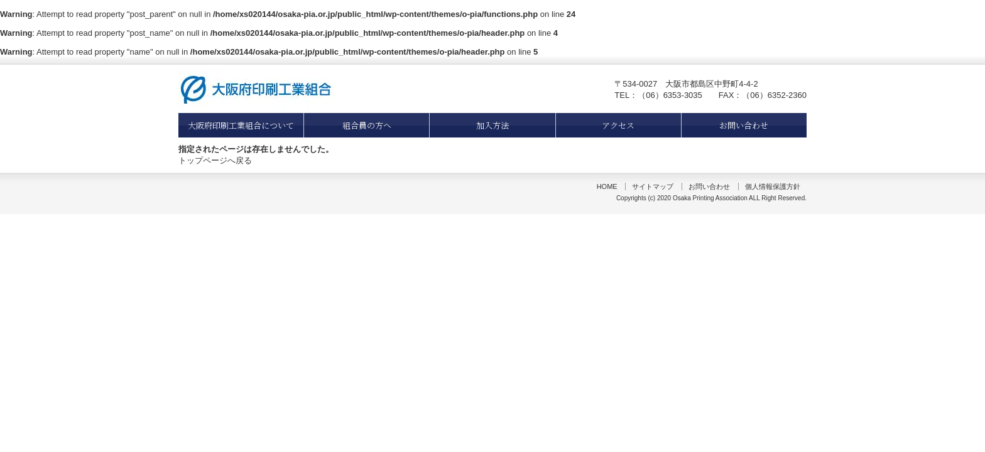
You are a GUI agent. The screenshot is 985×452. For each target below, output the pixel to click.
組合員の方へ (366, 125)
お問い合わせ (743, 125)
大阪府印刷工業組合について (241, 125)
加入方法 (492, 125)
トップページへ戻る (215, 160)
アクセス (618, 125)
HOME (607, 186)
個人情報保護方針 (772, 186)
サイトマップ (652, 186)
